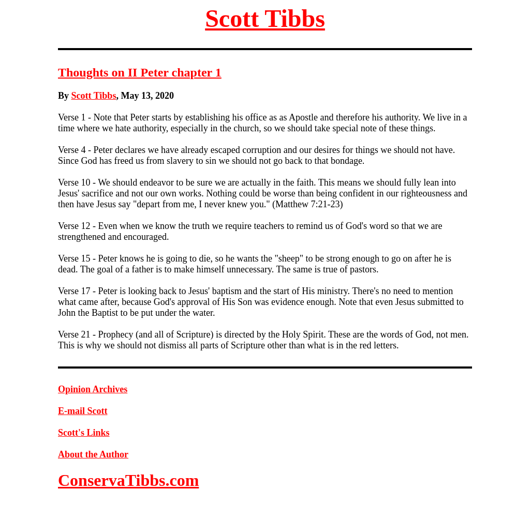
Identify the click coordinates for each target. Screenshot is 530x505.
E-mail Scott (82, 411)
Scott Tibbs (265, 18)
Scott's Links (84, 432)
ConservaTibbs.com (128, 480)
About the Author (93, 454)
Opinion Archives (92, 389)
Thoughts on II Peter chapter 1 (140, 72)
